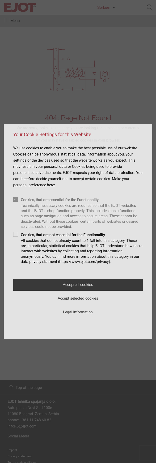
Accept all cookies (78, 285)
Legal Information (78, 312)
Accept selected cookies (78, 298)
